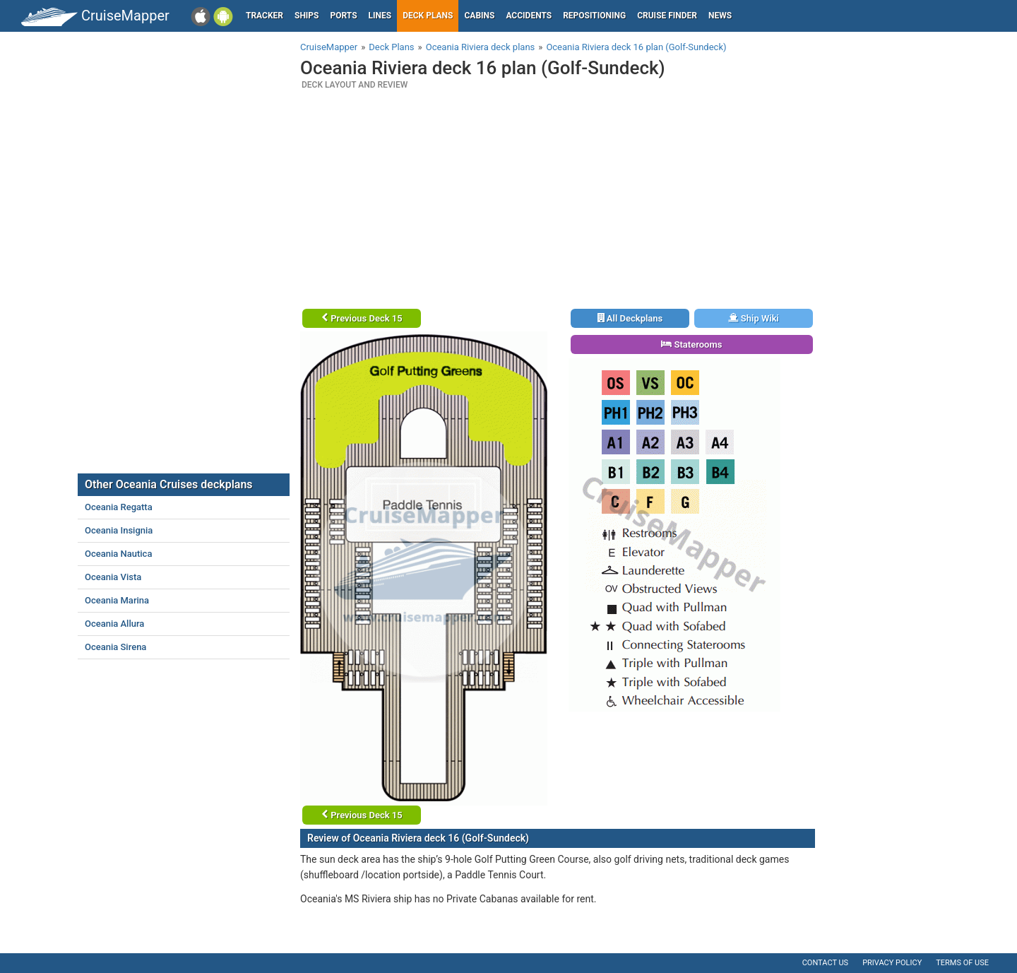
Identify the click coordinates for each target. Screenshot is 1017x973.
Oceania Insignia (119, 530)
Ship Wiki (753, 318)
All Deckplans (630, 318)
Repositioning (594, 15)
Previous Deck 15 (362, 318)
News (720, 15)
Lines (380, 15)
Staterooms (691, 344)
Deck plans (428, 15)
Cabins (479, 15)
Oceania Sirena (115, 647)
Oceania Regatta (119, 507)
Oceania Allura (114, 623)
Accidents (529, 15)
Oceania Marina (117, 600)
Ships (307, 15)
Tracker (264, 15)
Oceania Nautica (118, 553)
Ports (344, 15)
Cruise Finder (667, 15)
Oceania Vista (113, 577)
